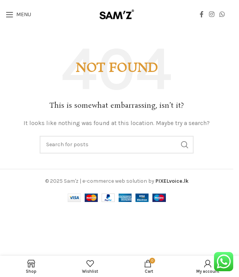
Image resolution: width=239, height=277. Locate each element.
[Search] (117, 145)
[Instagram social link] (211, 14)
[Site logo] (116, 14)
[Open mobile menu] (18, 14)
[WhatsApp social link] (222, 14)
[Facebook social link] (201, 14)
